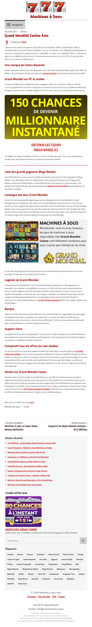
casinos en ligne (49, 73)
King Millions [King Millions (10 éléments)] (67, 564)
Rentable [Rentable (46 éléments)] (10, 578)
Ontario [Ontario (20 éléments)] (31, 574)
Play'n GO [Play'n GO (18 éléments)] (41, 574)
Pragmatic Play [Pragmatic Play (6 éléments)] (69, 574)
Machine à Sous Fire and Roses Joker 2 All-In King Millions (30, 480)
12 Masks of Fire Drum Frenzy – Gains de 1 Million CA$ (29, 475)
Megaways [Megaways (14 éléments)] (61, 569)
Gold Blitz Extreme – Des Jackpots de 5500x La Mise (28, 466)
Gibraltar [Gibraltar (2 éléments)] (79, 559)
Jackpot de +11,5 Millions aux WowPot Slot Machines (28, 457)
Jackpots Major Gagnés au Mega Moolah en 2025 (26, 461)
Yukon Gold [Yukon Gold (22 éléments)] (22, 583)
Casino (61, 596)
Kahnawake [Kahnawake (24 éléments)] (53, 564)
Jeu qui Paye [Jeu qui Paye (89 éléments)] (40, 564)
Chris (23, 42)
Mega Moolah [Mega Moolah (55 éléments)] (47, 569)
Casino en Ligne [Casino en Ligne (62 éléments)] (13, 559)
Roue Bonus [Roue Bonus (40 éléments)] (23, 578)
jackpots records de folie (57, 186)
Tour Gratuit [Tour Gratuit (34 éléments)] (58, 578)
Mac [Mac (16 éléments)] (77, 564)
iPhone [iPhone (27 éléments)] (10, 564)
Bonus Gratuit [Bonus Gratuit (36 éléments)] (54, 554)
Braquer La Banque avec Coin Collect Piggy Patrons (27, 470)
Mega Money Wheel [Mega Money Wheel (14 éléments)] (30, 569)
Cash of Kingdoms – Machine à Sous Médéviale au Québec (30, 447)
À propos (31, 596)
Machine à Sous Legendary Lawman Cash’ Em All (26, 452)
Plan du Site (44, 596)
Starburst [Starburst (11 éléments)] (46, 578)
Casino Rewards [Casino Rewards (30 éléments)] (29, 559)
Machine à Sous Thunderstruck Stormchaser (25, 484)
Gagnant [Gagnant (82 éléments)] (54, 559)
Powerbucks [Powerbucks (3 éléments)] (54, 574)
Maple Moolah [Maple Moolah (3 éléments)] (13, 569)
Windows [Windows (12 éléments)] (70, 578)
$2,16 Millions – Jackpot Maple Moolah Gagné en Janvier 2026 (32, 443)
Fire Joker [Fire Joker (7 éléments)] (43, 559)
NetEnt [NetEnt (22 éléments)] (21, 574)
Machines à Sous (46, 16)
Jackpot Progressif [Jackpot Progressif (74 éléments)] (24, 564)
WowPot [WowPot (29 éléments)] (10, 583)
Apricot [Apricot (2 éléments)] (20, 554)
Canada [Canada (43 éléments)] (80, 554)
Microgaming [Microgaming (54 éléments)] (74, 569)
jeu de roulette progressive (49, 300)
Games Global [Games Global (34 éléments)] (67, 559)
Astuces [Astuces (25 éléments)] (30, 554)
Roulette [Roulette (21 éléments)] (35, 578)
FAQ (54, 596)
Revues (24, 31)
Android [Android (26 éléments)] (10, 554)
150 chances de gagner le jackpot (36, 389)
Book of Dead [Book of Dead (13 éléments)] (68, 554)
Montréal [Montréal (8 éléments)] (11, 574)
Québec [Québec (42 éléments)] (81, 574)
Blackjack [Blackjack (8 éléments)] (41, 554)
